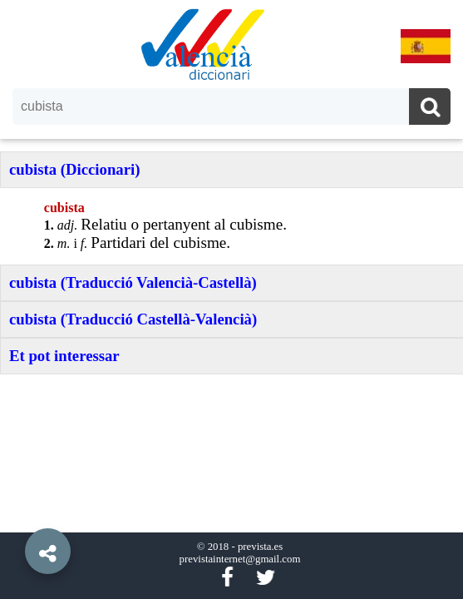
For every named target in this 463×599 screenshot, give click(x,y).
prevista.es (260, 546)
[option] (231, 299)
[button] (16, 513)
